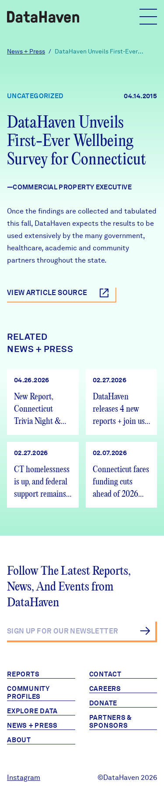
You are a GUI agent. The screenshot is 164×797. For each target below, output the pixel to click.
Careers (105, 689)
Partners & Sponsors (111, 721)
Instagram (23, 777)
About (19, 740)
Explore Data (32, 711)
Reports (23, 674)
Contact (105, 674)
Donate (103, 703)
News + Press (26, 51)
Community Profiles (28, 693)
